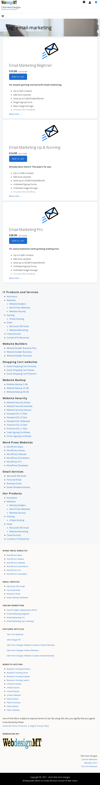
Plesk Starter (12, 699)
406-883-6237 (90, 763)
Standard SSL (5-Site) (17, 417)
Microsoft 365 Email (19, 326)
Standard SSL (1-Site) (17, 413)
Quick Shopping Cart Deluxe (20, 370)
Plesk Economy (13, 702)
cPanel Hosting (16, 318)
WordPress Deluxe (16, 450)
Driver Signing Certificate (19, 436)
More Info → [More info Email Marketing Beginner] (15, 114)
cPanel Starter (13, 687)
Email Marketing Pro (26, 229)
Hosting (11, 315)
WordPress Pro (14, 461)
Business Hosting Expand (18, 676)
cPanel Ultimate (14, 695)
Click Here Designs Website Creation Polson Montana (31, 645)
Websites (11, 300)
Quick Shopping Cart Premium (21, 373)
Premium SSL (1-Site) (17, 428)
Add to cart (18, 76)
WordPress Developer (17, 465)
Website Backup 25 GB (18, 388)
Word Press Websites (19, 307)
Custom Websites (89, 759)
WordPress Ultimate (16, 454)
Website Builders (17, 303)
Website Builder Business (19, 351)
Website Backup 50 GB (18, 391)
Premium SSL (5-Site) (17, 424)
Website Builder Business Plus (21, 348)
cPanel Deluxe (13, 691)
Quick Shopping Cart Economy (21, 366)
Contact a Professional (18, 337)
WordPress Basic (15, 446)
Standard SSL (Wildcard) (18, 421)
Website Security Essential (19, 406)
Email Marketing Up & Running (34, 147)
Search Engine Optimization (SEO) (22, 610)
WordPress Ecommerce (18, 457)
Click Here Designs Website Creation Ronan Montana (30, 655)
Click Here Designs (11, 7)
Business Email (14, 483)
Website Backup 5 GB (17, 384)
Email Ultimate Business (18, 487)
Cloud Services (14, 333)
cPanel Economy (14, 683)
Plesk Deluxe (12, 706)
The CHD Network (15, 634)
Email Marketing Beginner (30, 65)
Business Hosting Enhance (18, 669)
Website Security (17, 311)
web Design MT (14, 639)
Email (9, 322)
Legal (32, 726)
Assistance (12, 296)
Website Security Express (19, 409)
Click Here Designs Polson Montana (23, 650)
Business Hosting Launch (18, 680)
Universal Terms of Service (15, 726)
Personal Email (14, 479)
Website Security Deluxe (18, 402)
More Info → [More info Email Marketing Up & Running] (15, 196)
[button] (5, 16)
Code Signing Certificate (18, 432)
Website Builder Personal (19, 355)
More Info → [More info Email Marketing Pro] (15, 278)
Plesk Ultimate (13, 710)
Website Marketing (18, 330)
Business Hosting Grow (17, 672)
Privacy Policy (43, 726)
